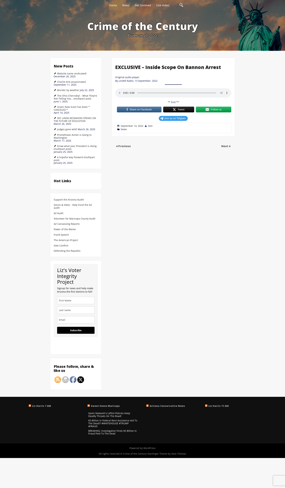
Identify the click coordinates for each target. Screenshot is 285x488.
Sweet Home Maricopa (105, 405)
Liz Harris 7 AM (41, 405)
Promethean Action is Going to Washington (72, 136)
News (125, 5)
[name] (76, 300)
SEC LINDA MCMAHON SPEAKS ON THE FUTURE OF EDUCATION (75, 120)
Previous (124, 146)
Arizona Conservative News (167, 405)
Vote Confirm (61, 245)
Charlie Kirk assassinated (71, 81)
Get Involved (143, 5)
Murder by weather (68, 90)
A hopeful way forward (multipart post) (74, 159)
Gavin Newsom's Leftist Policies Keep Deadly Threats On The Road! (109, 415)
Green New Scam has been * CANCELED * (72, 108)
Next (225, 146)
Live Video (162, 5)
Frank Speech (61, 234)
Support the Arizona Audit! (69, 199)
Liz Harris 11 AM (218, 405)
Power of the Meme (65, 229)
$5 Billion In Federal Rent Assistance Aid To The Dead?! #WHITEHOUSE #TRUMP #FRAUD (112, 423)
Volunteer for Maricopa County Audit (75, 218)
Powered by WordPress (142, 448)
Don (150, 125)
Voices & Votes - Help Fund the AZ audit (73, 206)
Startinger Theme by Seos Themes (166, 453)
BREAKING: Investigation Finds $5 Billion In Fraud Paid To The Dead (112, 432)
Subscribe (76, 330)
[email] (76, 319)
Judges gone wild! (67, 129)
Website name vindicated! (72, 73)
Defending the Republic (67, 251)
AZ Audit (58, 213)
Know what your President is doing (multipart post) (75, 148)
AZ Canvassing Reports (67, 224)
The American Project (66, 240)
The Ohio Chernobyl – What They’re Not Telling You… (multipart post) (75, 97)
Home (113, 5)
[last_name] (76, 310)
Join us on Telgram (173, 118)
